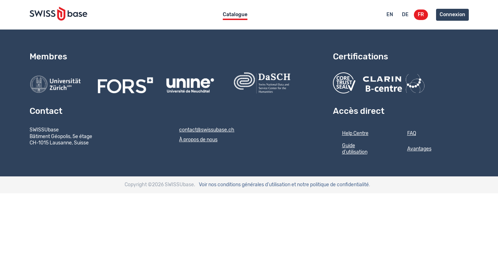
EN (389, 14)
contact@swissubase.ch (202, 130)
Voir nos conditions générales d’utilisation (244, 184)
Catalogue (235, 14)
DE (405, 14)
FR (421, 14)
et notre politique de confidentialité (330, 184)
